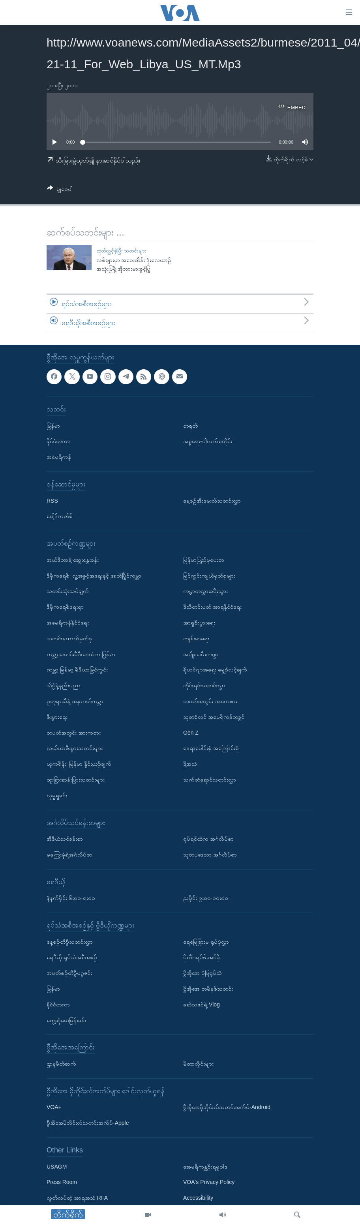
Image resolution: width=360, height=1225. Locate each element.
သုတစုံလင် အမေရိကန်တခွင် (213, 717)
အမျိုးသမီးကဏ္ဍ (200, 654)
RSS (52, 500)
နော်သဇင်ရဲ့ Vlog (201, 1004)
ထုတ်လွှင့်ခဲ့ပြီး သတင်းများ (121, 251)
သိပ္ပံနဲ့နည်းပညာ (64, 685)
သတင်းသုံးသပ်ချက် (68, 591)
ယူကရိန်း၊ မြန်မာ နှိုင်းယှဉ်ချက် (79, 764)
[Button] (60, 190)
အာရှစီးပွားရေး (199, 622)
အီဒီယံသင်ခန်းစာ (65, 839)
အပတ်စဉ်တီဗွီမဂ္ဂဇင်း (69, 973)
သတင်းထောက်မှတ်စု (69, 638)
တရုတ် (190, 426)
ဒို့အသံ (190, 764)
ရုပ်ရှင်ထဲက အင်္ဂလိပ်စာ (208, 839)
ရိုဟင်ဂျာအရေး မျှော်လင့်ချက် (215, 670)
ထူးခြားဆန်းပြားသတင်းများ (76, 779)
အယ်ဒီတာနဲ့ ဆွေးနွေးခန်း (73, 560)
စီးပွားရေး (57, 717)
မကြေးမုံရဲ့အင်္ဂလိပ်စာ (69, 854)
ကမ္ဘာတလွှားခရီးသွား (205, 591)
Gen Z (191, 732)
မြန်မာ (53, 426)
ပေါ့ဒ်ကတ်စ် (60, 516)
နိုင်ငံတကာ (58, 441)
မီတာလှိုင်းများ (198, 1063)
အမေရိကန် (59, 457)
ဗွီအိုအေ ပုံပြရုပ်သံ (202, 973)
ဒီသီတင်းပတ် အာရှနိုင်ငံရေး (212, 607)
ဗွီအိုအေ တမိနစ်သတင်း (208, 989)
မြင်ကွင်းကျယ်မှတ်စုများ (209, 575)
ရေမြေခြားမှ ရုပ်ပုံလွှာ (206, 942)
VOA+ (54, 1107)
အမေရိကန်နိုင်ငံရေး (68, 622)
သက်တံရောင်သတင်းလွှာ (209, 779)
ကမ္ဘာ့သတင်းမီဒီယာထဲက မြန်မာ (81, 654)
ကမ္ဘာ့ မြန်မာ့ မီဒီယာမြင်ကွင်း (77, 670)
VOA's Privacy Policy (208, 1182)
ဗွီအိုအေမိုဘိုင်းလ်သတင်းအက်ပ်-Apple (88, 1123)
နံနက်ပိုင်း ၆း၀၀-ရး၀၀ (71, 898)
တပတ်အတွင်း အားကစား (74, 732)
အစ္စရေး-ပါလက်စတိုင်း (207, 441)
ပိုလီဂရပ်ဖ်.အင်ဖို (201, 957)
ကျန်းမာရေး (196, 638)
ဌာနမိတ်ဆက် (61, 1063)
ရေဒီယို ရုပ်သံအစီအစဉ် (72, 957)
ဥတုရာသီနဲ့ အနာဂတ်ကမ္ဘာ (75, 701)
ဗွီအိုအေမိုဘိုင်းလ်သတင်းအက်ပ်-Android (226, 1107)
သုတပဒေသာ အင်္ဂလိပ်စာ (210, 854)
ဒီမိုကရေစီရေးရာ (65, 607)
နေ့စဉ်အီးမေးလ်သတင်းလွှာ (212, 500)
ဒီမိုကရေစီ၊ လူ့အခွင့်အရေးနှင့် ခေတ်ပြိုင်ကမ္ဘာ (94, 575)
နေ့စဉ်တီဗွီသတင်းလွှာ (70, 942)
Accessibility (198, 1198)
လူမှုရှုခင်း (57, 795)
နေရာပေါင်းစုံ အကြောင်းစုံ (211, 748)
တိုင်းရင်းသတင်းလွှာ (204, 685)
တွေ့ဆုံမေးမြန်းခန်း (66, 1020)
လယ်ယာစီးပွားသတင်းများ (75, 748)
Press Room (62, 1182)
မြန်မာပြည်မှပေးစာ (203, 560)
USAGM (57, 1166)
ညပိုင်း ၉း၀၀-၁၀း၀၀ (205, 898)
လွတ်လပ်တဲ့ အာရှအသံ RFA (77, 1198)
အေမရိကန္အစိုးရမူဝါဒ (205, 1166)
